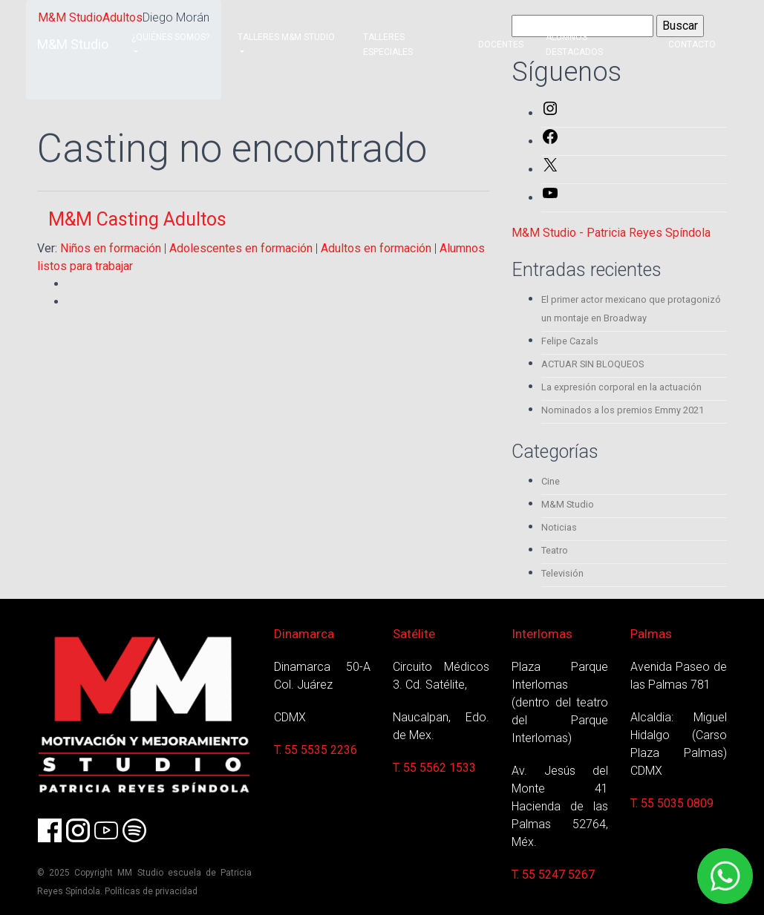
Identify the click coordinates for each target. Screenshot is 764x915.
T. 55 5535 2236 (315, 750)
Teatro (554, 550)
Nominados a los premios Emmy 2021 (622, 410)
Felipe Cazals (569, 341)
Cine (550, 481)
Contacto (692, 44)
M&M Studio (72, 44)
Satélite (414, 633)
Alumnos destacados (574, 44)
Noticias (559, 527)
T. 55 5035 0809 (672, 803)
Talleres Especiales (388, 44)
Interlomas (542, 633)
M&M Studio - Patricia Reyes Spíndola (611, 233)
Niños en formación (110, 248)
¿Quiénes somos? (170, 37)
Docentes (500, 44)
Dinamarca (304, 633)
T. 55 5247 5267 (553, 875)
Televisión (562, 573)
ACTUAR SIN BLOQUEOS (592, 364)
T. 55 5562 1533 (434, 768)
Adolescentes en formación (241, 248)
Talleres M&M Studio (286, 37)
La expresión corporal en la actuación (621, 387)
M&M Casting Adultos (137, 219)
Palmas (651, 633)
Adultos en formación (376, 248)
